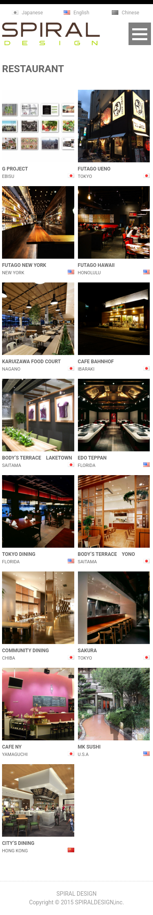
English (81, 13)
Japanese (32, 13)
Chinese (130, 13)
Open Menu (140, 34)
